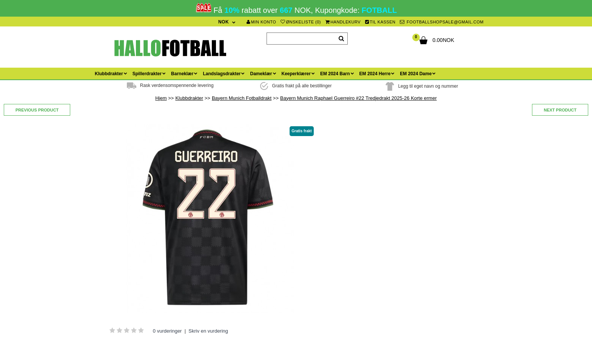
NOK (223, 22)
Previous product (37, 110)
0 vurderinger (167, 331)
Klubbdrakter (189, 98)
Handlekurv (343, 22)
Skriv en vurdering (208, 331)
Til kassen (380, 22)
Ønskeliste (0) (301, 22)
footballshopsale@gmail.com (442, 22)
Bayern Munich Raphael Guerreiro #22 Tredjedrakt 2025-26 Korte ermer (358, 98)
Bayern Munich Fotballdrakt (241, 98)
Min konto (261, 22)
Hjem (160, 98)
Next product (560, 110)
